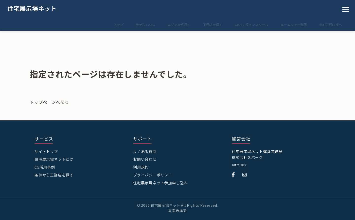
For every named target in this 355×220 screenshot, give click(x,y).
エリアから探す (172, 24)
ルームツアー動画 (291, 24)
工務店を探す (207, 24)
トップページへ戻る (49, 102)
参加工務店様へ (329, 24)
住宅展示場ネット (32, 8)
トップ (109, 24)
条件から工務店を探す (54, 174)
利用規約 (141, 166)
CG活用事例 (45, 166)
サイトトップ (46, 151)
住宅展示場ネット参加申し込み (160, 182)
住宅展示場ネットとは (54, 159)
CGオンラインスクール (248, 24)
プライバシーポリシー (152, 174)
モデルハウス (137, 24)
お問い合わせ (145, 159)
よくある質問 (145, 151)
